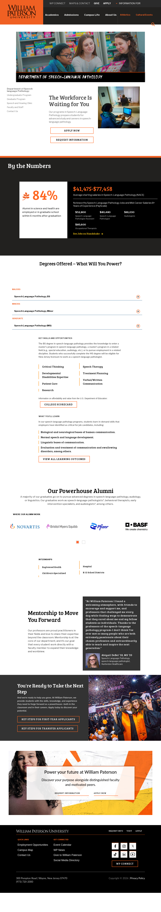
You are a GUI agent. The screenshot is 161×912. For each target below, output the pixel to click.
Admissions (71, 14)
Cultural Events (144, 15)
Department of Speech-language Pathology (20, 90)
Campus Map (25, 850)
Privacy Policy (137, 878)
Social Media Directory (66, 860)
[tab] (77, 542)
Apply (107, 3)
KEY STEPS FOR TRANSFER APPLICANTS (48, 728)
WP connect (57, 3)
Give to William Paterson (68, 855)
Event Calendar (62, 844)
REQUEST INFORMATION (72, 139)
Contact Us (12, 111)
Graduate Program (16, 99)
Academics (52, 14)
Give (96, 3)
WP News (59, 850)
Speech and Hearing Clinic (19, 103)
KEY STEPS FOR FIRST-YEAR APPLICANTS (48, 719)
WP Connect (125, 863)
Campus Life (92, 14)
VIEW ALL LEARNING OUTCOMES (64, 459)
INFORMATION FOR (128, 3)
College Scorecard (58, 404)
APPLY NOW (72, 130)
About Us (111, 14)
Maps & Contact (79, 3)
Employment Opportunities (33, 844)
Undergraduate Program (19, 95)
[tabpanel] (24, 527)
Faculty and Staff (15, 107)
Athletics (125, 15)
